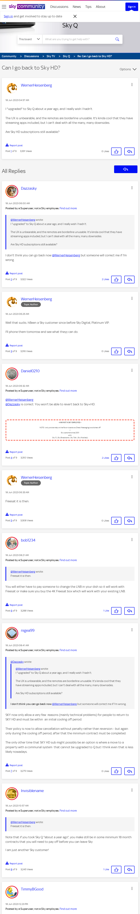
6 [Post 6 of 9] (11, 610)
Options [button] (125, 69)
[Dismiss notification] (75, 16)
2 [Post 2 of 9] (11, 279)
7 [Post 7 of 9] (11, 771)
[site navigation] (4, 6)
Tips (88, 7)
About (101, 7)
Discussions (59, 7)
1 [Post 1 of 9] (11, 151)
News (77, 7)
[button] (132, 84)
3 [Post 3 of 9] (11, 351)
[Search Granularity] (30, 39)
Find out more (68, 208)
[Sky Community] (27, 6)
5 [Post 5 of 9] (11, 520)
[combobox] (78, 39)
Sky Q (70, 25)
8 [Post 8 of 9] (11, 869)
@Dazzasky (12, 404)
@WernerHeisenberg (23, 219)
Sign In (132, 6)
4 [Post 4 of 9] (11, 457)
